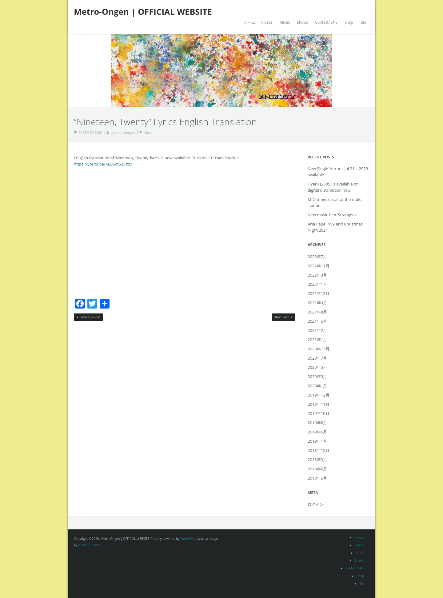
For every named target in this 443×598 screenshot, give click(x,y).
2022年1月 (317, 284)
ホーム (249, 22)
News (148, 132)
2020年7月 (317, 358)
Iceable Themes (89, 545)
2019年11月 (318, 404)
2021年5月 (317, 321)
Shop (349, 22)
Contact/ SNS (326, 22)
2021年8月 (317, 312)
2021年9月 (317, 302)
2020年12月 (318, 349)
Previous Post (88, 317)
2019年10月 (318, 413)
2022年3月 (317, 275)
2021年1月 (317, 339)
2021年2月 (317, 330)
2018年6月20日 (90, 132)
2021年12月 (318, 293)
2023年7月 (317, 256)
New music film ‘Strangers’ (332, 214)
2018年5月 (317, 478)
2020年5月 (317, 367)
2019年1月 (317, 441)
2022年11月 (318, 266)
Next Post (284, 317)
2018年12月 (318, 450)
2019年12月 (318, 395)
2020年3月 (317, 376)
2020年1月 (317, 386)
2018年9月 (317, 459)
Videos (267, 22)
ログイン (316, 504)
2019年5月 (317, 432)
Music (285, 22)
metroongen (125, 132)
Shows (302, 22)
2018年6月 (317, 469)
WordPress (188, 538)
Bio (363, 22)
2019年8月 (317, 422)
